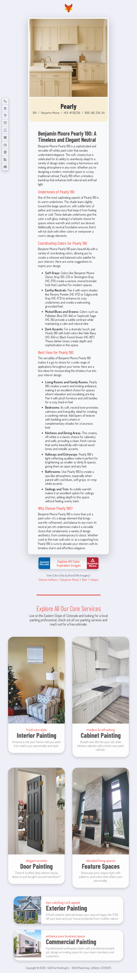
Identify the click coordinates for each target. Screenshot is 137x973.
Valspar (94, 579)
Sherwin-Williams (48, 579)
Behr (84, 579)
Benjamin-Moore (70, 579)
